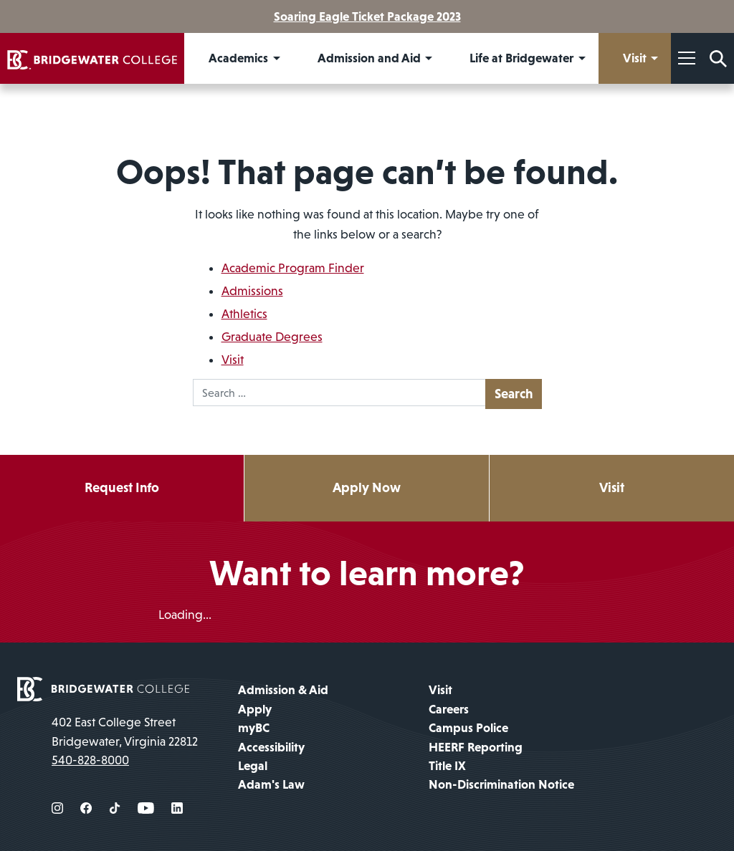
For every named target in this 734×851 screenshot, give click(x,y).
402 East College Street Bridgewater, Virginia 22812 (125, 731)
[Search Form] (718, 58)
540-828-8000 (90, 760)
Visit (232, 359)
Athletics (244, 314)
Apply (255, 709)
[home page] (103, 688)
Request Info (122, 487)
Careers (449, 709)
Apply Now (367, 487)
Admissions (252, 291)
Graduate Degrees (272, 337)
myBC (254, 728)
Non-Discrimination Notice (501, 784)
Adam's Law (271, 784)
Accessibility (271, 747)
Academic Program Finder (292, 268)
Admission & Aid (283, 690)
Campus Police (468, 728)
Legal (252, 766)
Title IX (447, 766)
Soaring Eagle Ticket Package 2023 (367, 16)
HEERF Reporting (476, 747)
